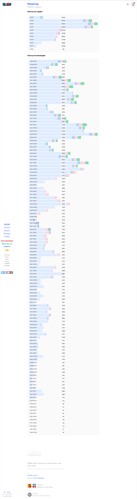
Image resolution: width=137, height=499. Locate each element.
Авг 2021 (33, 239)
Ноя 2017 (33, 381)
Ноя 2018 (33, 343)
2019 (32, 39)
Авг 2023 (33, 162)
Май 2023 (33, 172)
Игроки (7, 230)
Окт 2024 (33, 118)
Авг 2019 (33, 315)
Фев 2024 (33, 143)
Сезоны (7, 227)
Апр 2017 (33, 403)
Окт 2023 (33, 156)
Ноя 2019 (33, 305)
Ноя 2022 (33, 191)
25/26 (7, 224)
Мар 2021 (33, 255)
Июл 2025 (33, 90)
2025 (32, 20)
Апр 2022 (33, 213)
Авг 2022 (33, 200)
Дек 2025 (33, 74)
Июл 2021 (33, 242)
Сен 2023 (33, 159)
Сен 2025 (33, 83)
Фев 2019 (33, 334)
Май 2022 (33, 210)
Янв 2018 (33, 375)
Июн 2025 (33, 93)
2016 (32, 49)
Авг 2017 (33, 391)
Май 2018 (33, 362)
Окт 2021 (33, 232)
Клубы (7, 236)
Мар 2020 (33, 293)
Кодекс (7, 261)
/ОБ (7, 250)
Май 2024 (33, 134)
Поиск (7, 257)
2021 (31, 33)
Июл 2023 (33, 166)
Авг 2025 (33, 86)
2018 (32, 43)
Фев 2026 (33, 67)
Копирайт (7, 265)
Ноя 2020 (33, 267)
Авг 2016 (33, 429)
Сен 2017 (33, 388)
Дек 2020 (33, 264)
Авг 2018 (33, 353)
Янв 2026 (33, 70)
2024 (32, 23)
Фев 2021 (33, 258)
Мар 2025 (33, 102)
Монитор (7, 255)
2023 (32, 27)
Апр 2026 (33, 61)
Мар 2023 (33, 178)
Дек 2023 (33, 150)
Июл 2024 (33, 128)
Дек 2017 (33, 378)
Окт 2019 (33, 308)
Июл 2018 (33, 356)
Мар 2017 (33, 407)
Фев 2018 (33, 372)
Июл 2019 (33, 318)
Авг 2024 (33, 124)
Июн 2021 (33, 245)
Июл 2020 (33, 280)
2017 (31, 46)
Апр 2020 (33, 289)
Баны (6, 259)
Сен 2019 (33, 312)
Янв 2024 (33, 147)
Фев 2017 (33, 410)
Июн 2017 (33, 397)
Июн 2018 (33, 359)
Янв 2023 (33, 185)
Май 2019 (33, 324)
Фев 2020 (33, 296)
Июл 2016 (33, 432)
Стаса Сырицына (38, 478)
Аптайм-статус (32, 475)
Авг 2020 (33, 277)
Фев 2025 (33, 105)
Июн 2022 (33, 207)
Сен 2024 (33, 121)
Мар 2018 (33, 369)
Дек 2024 (33, 112)
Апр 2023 (33, 175)
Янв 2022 (33, 223)
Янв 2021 (33, 261)
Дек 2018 (33, 340)
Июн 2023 (33, 169)
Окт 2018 (33, 346)
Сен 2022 (33, 197)
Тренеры (6, 233)
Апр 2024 (33, 137)
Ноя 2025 (33, 77)
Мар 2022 (33, 216)
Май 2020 (33, 286)
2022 (32, 30)
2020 (32, 36)
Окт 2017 (33, 385)
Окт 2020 (33, 270)
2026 (32, 17)
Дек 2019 (33, 302)
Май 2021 (33, 248)
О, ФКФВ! (7, 263)
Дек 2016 (33, 416)
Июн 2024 (33, 131)
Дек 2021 (33, 226)
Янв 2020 (33, 299)
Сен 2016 (33, 426)
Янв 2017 (33, 413)
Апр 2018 (33, 365)
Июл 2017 (33, 394)
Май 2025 (33, 96)
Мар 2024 (33, 140)
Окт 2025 (33, 80)
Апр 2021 (33, 251)
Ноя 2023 (33, 153)
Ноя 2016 (33, 419)
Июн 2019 (33, 321)
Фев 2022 (33, 220)
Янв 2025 (33, 109)
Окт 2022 (33, 194)
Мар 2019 (33, 331)
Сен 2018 (33, 350)
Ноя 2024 (33, 115)
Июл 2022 (33, 204)
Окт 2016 (33, 423)
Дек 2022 (33, 188)
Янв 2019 (33, 337)
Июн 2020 (33, 283)
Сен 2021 (33, 235)
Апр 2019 (33, 327)
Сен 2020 (33, 273)
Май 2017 (33, 400)
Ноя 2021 (33, 229)
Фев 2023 (33, 182)
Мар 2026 (33, 64)
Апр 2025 (33, 99)
